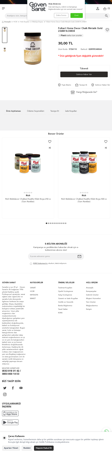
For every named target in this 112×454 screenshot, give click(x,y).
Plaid (70, 35)
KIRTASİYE (34, 295)
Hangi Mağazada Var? (84, 92)
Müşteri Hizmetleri (93, 298)
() (106, 8)
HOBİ (15, 22)
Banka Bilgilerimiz (65, 306)
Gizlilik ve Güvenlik (65, 302)
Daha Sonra (61, 15)
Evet (77, 15)
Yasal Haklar (63, 309)
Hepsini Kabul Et (44, 448)
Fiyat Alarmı (64, 85)
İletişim (89, 309)
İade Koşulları (71, 111)
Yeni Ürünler (91, 302)
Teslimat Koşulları (65, 288)
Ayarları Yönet (11, 448)
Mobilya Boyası (37, 22)
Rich (28, 196)
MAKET (33, 298)
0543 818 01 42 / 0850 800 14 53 (11, 372)
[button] (46, 223)
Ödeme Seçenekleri (35, 111)
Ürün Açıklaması (13, 111)
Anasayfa (6, 22)
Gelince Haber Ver (84, 74)
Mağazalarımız (92, 306)
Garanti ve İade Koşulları (68, 298)
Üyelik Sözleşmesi (65, 291)
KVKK (60, 313)
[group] (32, 48)
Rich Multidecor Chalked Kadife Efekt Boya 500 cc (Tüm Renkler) (84, 200)
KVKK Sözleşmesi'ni (40, 263)
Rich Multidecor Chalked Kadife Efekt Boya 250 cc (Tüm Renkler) (28, 200)
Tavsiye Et (81, 85)
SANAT (33, 288)
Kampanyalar (91, 291)
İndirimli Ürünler (92, 295)
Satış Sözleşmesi (65, 295)
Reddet (27, 448)
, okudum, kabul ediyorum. (48, 264)
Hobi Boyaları (25, 22)
